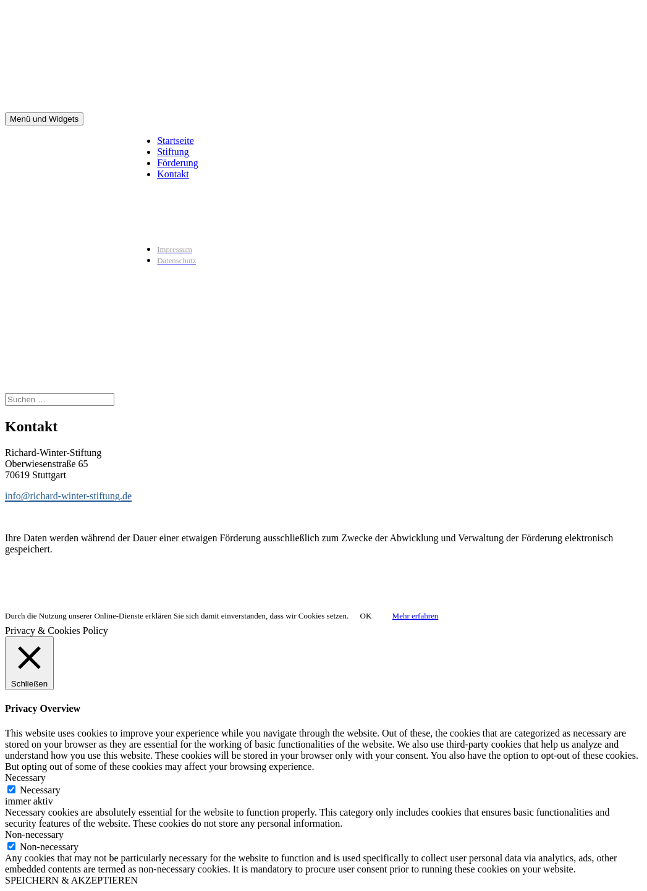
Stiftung (173, 151)
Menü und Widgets (44, 119)
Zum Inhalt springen (5, 5)
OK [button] (366, 615)
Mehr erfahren (415, 615)
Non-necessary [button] (34, 834)
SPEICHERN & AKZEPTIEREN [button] (71, 880)
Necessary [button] (25, 777)
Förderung (177, 163)
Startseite (175, 140)
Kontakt (173, 174)
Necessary (40, 790)
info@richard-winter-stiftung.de (68, 496)
